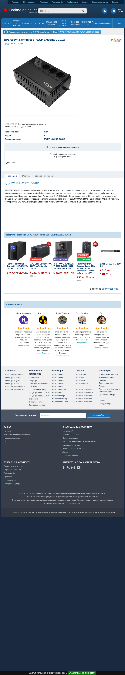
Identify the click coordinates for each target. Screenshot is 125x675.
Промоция (8, 477)
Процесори (33, 381)
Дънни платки (34, 378)
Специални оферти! (26, 415)
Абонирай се (98, 415)
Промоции (44, 2)
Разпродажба (57, 2)
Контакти (116, 2)
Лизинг (85, 2)
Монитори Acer (58, 375)
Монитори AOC (58, 378)
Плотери (102, 386)
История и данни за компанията (17, 434)
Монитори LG (57, 393)
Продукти (15, 2)
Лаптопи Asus (81, 375)
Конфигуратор (72, 2)
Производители (29, 2)
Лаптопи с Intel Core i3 (84, 396)
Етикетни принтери (106, 383)
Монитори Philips (58, 396)
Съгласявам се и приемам (82, 673)
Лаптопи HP (80, 381)
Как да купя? (68, 431)
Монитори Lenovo (59, 390)
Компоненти (27, 23)
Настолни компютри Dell (14, 390)
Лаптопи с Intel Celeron (84, 390)
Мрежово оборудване (75, 23)
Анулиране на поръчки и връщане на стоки (80, 441)
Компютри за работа (13, 378)
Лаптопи (80, 370)
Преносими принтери (107, 395)
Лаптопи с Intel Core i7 (84, 402)
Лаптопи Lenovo (82, 384)
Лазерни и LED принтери (108, 375)
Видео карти (33, 399)
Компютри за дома (12, 381)
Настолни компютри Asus (15, 387)
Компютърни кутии (36, 402)
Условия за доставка (71, 434)
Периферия (39, 23)
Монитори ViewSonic (60, 402)
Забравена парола (70, 455)
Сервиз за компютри (100, 2)
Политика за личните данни (74, 448)
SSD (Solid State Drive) (37, 390)
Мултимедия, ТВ (87, 23)
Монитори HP (57, 387)
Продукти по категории (13, 466)
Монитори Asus (58, 381)
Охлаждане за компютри (38, 384)
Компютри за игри (12, 384)
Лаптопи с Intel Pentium (84, 393)
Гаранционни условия (71, 445)
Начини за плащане (71, 438)
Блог (6, 441)
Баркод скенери (105, 404)
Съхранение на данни (51, 23)
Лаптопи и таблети (16, 23)
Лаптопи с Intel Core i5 (84, 399)
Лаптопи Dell (80, 378)
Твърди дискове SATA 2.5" (39, 393)
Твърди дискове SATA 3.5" (39, 396)
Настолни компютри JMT (14, 375)
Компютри (6, 23)
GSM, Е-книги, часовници (63, 23)
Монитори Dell (57, 384)
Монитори (57, 370)
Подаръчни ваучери (12, 484)
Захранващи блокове (37, 405)
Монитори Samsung (59, 399)
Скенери (102, 401)
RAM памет (33, 387)
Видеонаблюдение (103, 23)
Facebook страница (12, 438)
